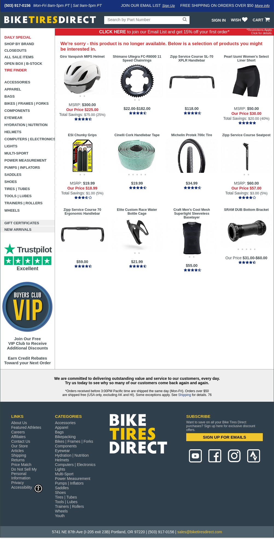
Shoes (10, 182)
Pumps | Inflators (22, 167)
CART (262, 20)
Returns (18, 460)
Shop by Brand (19, 44)
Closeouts (15, 50)
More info (262, 6)
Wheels (12, 210)
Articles (17, 450)
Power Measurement (25, 160)
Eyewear (13, 118)
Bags (9, 96)
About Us (19, 423)
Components (17, 111)
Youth (60, 516)
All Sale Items (19, 57)
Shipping (184, 395)
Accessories (17, 82)
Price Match (21, 464)
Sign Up (168, 6)
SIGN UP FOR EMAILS (224, 437)
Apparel (12, 89)
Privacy (17, 482)
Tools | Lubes (17, 196)
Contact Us (20, 441)
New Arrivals (17, 230)
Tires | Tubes (17, 189)
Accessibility (27, 487)
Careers (18, 432)
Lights (11, 146)
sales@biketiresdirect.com (199, 532)
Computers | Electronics (29, 139)
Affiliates (18, 437)
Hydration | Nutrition (26, 125)
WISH (240, 20)
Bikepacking (65, 437)
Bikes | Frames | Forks (26, 103)
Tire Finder (15, 70)
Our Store (19, 446)
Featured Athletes (26, 427)
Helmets (12, 132)
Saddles (12, 175)
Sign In (218, 20)
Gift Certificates (21, 223)
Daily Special (17, 37)
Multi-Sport (16, 153)
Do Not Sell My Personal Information (24, 473)
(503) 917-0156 (17, 5)
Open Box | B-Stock (23, 64)
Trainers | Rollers (23, 203)
